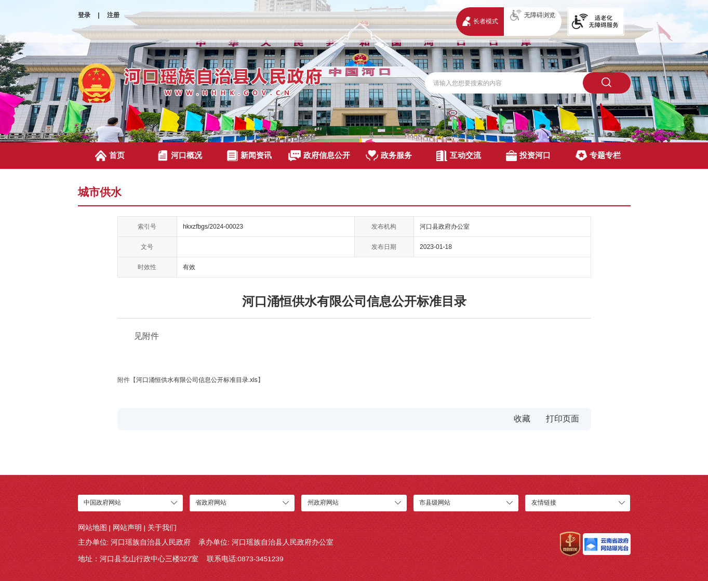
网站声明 (127, 528)
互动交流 (458, 155)
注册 (113, 15)
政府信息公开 (319, 155)
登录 (84, 15)
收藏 (522, 418)
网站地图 (92, 528)
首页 (110, 155)
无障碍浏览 (533, 15)
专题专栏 (598, 155)
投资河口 (528, 155)
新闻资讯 (249, 155)
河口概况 (179, 155)
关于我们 (162, 528)
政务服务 (389, 155)
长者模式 (480, 21)
